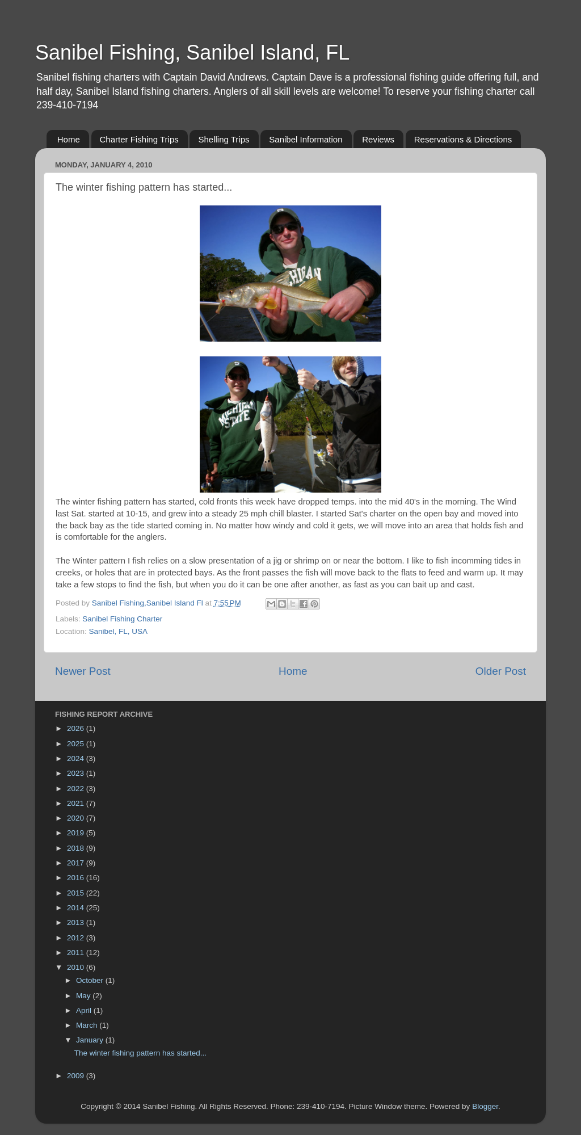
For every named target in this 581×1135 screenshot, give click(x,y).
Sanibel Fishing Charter (122, 619)
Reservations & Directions (463, 139)
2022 (76, 788)
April (85, 1010)
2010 (76, 967)
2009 (76, 1075)
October (91, 980)
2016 (76, 877)
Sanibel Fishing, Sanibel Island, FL (192, 52)
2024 (76, 758)
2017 (76, 863)
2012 (76, 938)
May (84, 995)
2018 (76, 848)
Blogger (485, 1106)
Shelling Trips (223, 139)
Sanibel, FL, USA (118, 631)
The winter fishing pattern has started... (140, 1053)
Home (68, 139)
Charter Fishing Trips (139, 139)
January (91, 1040)
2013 (76, 922)
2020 (76, 818)
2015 (76, 893)
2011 (76, 952)
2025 (76, 743)
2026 (76, 728)
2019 (76, 833)
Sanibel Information (305, 139)
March (87, 1025)
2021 (76, 803)
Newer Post (83, 671)
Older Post (500, 671)
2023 (76, 773)
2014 (76, 907)
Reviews (378, 139)
